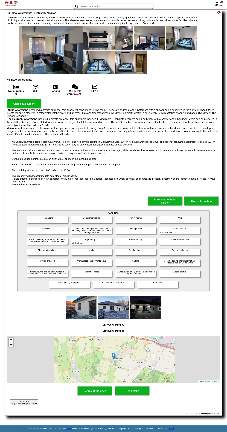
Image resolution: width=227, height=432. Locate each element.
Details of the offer (95, 391)
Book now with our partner (165, 201)
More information (201, 201)
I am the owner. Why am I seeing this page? (24, 402)
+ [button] (11, 340)
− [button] (11, 344)
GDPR (171, 428)
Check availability (24, 104)
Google (69, 428)
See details (132, 391)
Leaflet (201, 381)
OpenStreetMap (213, 381)
